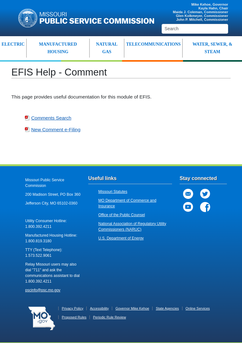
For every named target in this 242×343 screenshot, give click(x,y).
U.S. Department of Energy (121, 238)
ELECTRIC (13, 44)
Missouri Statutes (112, 191)
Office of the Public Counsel (121, 215)
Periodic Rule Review (109, 317)
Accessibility (99, 308)
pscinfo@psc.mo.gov (42, 290)
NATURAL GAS (107, 48)
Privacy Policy (72, 308)
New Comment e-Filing (52, 129)
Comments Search (48, 118)
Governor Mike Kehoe (132, 308)
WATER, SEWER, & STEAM (213, 48)
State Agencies (167, 308)
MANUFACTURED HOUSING (58, 48)
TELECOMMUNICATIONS (153, 44)
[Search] (195, 29)
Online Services (198, 308)
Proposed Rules (74, 317)
